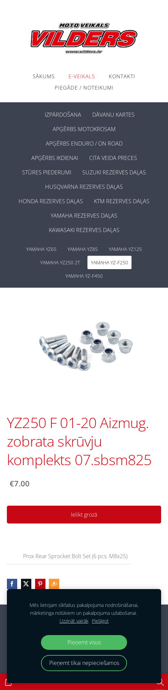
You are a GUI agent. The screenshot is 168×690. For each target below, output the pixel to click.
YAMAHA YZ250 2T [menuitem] (60, 262)
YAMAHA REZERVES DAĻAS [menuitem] (84, 215)
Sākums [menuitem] (44, 76)
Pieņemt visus (84, 642)
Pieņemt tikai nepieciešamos (84, 663)
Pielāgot (100, 621)
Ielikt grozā (84, 514)
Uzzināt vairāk (74, 621)
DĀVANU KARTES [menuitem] (113, 114)
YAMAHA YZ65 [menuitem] (41, 249)
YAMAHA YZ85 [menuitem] (82, 249)
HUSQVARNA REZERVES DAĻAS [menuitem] (84, 187)
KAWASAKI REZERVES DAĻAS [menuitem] (84, 230)
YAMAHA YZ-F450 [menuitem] (84, 276)
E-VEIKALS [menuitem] (82, 76)
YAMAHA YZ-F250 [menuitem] (109, 262)
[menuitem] (33, 113)
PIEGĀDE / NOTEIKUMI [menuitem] (84, 87)
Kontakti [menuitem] (122, 76)
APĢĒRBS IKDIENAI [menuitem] (54, 158)
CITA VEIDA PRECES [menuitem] (113, 158)
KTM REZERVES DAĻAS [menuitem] (121, 201)
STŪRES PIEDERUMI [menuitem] (46, 172)
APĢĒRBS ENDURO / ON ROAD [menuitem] (84, 143)
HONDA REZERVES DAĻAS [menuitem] (51, 201)
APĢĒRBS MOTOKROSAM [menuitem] (84, 129)
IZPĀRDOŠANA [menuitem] (63, 114)
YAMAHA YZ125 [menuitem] (125, 249)
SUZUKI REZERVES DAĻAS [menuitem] (114, 172)
